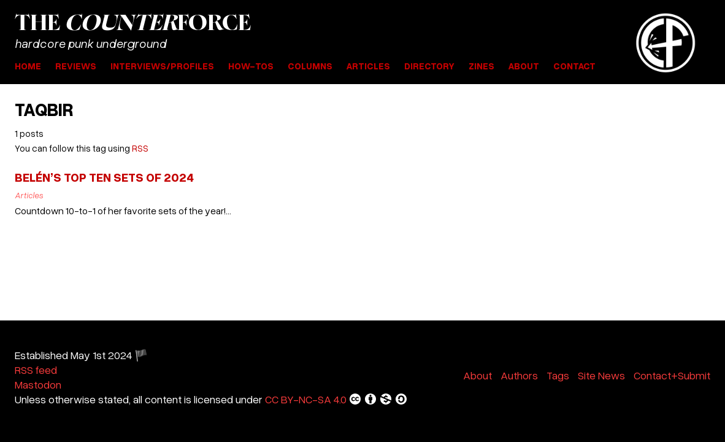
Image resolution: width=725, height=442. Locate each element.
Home (28, 65)
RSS (140, 147)
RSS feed (36, 369)
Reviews (75, 65)
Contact (574, 65)
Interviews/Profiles (162, 65)
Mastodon (38, 384)
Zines (481, 65)
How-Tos (251, 65)
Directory (429, 65)
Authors (519, 375)
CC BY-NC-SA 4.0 (336, 399)
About (523, 65)
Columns (310, 65)
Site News (601, 375)
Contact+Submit (672, 375)
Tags (558, 375)
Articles (368, 65)
